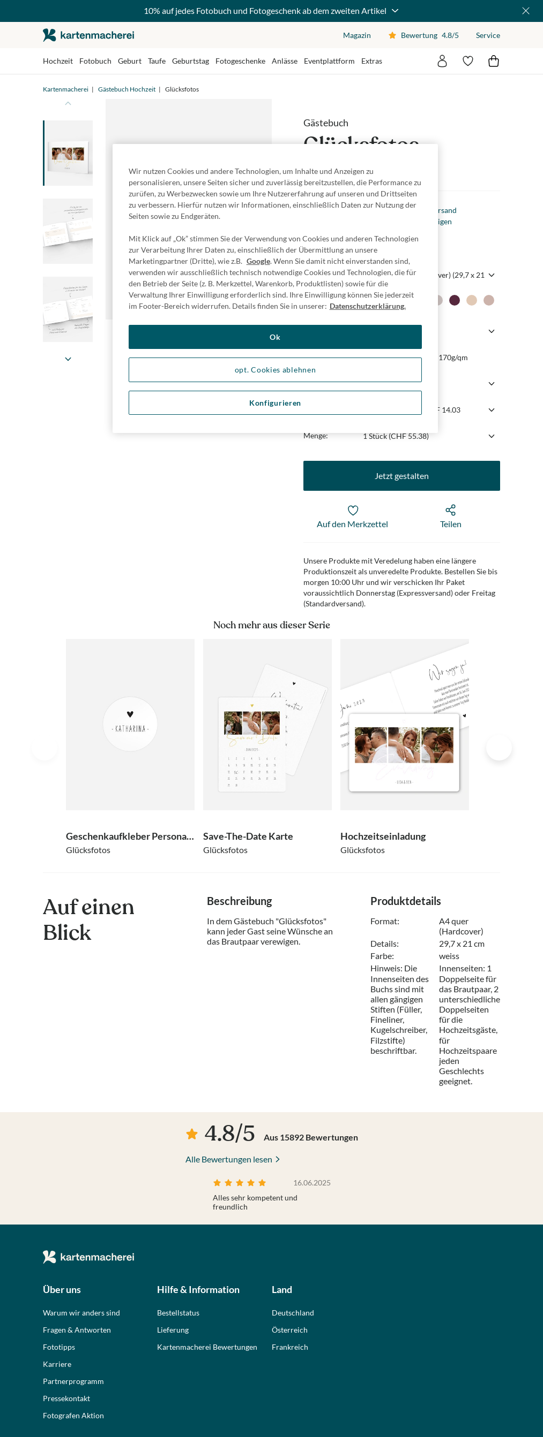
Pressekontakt (66, 1398)
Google (258, 260)
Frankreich (290, 1347)
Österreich (290, 1330)
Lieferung (173, 1330)
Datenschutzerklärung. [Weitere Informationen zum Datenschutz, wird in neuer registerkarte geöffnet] (368, 305)
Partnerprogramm (73, 1381)
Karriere (57, 1364)
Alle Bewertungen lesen (228, 1159)
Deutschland (293, 1313)
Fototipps (59, 1347)
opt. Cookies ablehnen (275, 369)
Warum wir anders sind (81, 1313)
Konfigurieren (275, 402)
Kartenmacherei (65, 89)
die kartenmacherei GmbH (88, 35)
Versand (443, 210)
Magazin (357, 35)
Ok (275, 336)
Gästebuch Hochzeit (126, 89)
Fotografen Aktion (73, 1415)
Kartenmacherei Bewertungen (207, 1347)
